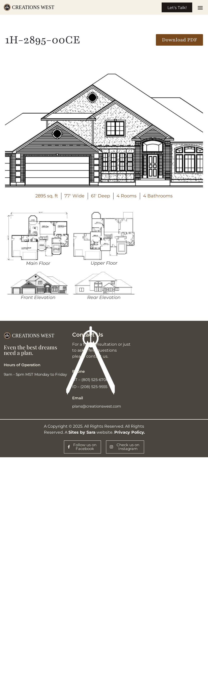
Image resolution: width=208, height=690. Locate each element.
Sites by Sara (81, 433)
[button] (200, 8)
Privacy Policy (129, 433)
